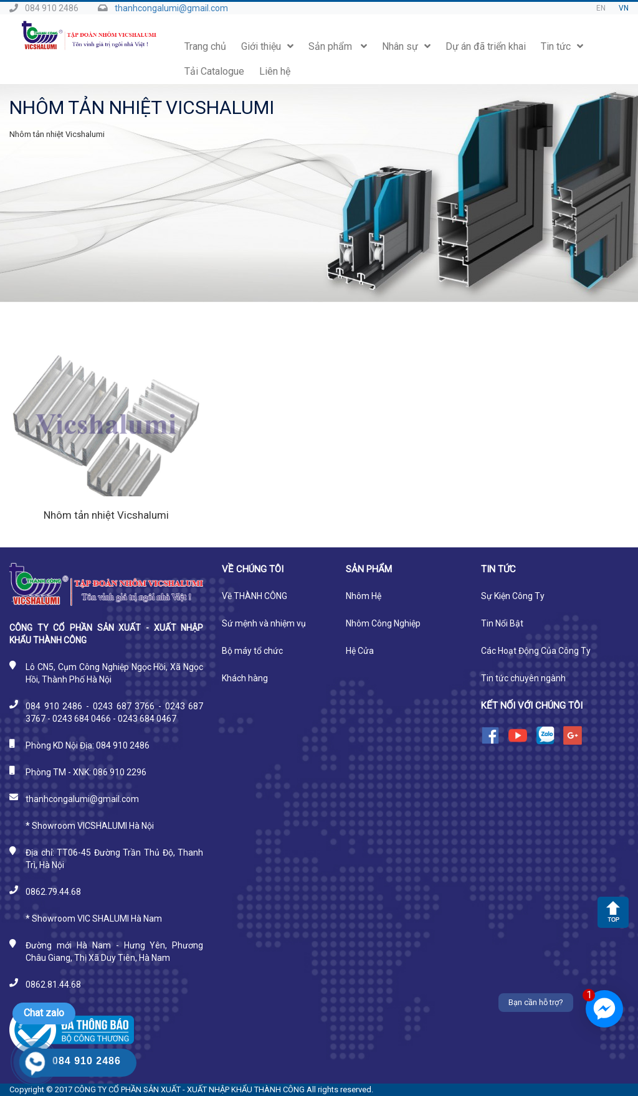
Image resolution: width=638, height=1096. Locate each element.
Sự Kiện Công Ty (513, 596)
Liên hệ (274, 71)
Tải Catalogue (214, 71)
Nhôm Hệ (363, 596)
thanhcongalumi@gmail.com (171, 8)
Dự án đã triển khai (485, 46)
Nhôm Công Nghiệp (383, 623)
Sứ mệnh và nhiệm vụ (264, 623)
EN (601, 8)
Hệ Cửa (360, 651)
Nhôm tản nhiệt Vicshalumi (106, 515)
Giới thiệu (267, 46)
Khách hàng (245, 678)
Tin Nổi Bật (502, 623)
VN (624, 8)
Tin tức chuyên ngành (523, 678)
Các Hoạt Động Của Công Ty (536, 651)
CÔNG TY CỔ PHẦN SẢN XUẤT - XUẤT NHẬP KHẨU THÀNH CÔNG (189, 1089)
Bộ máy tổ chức (252, 651)
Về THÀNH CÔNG (254, 596)
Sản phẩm (337, 46)
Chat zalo (44, 1013)
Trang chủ (205, 46)
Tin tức (562, 46)
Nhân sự (406, 46)
